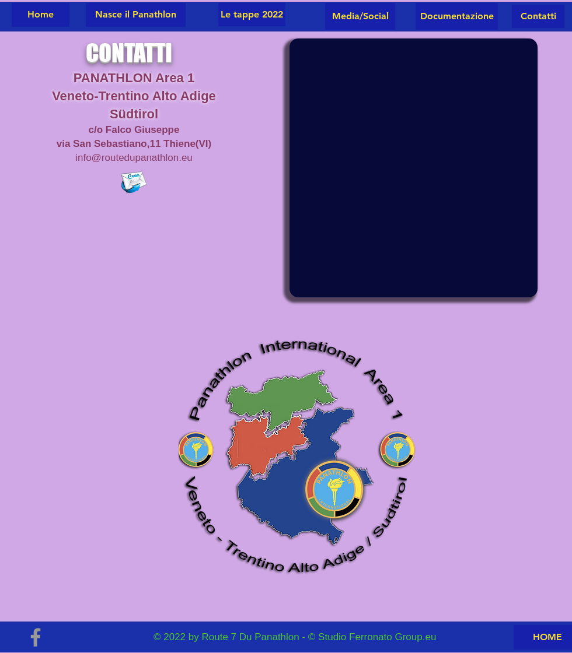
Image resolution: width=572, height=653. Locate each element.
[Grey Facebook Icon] (35, 637)
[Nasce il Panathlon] (136, 15)
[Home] (40, 15)
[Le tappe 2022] (251, 14)
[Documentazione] (457, 16)
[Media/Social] (360, 16)
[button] (538, 16)
